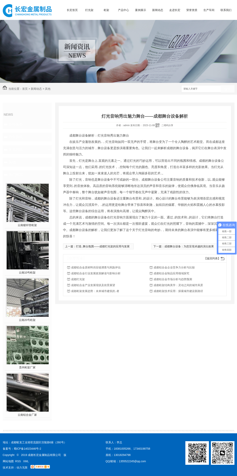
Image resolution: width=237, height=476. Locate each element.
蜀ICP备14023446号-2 (27, 448)
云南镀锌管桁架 (27, 225)
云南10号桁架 (27, 272)
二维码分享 (167, 125)
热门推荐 (16, 175)
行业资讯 (16, 137)
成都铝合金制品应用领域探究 (171, 273)
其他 (47, 88)
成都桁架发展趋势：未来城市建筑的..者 (95, 291)
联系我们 (226, 10)
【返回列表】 (212, 258)
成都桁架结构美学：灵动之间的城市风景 (178, 285)
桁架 (106, 10)
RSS (18, 461)
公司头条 (16, 124)
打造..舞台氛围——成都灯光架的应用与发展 (103, 246)
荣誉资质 (191, 10)
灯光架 (89, 10)
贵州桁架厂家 (27, 367)
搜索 (227, 89)
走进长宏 (174, 10)
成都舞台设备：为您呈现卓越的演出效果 (189, 246)
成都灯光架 (78, 279)
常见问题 (16, 150)
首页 (25, 88)
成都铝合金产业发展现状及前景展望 (93, 285)
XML (26, 461)
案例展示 (140, 10)
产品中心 (123, 10)
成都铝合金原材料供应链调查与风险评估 (96, 267)
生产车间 (208, 10)
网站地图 (8, 461)
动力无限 (21, 467)
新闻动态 (157, 10)
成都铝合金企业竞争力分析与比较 (174, 267)
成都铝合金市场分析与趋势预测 (173, 279)
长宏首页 (72, 10)
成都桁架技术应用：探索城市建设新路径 (178, 291)
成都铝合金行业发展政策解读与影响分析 (96, 273)
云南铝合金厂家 (27, 414)
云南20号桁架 (27, 320)
